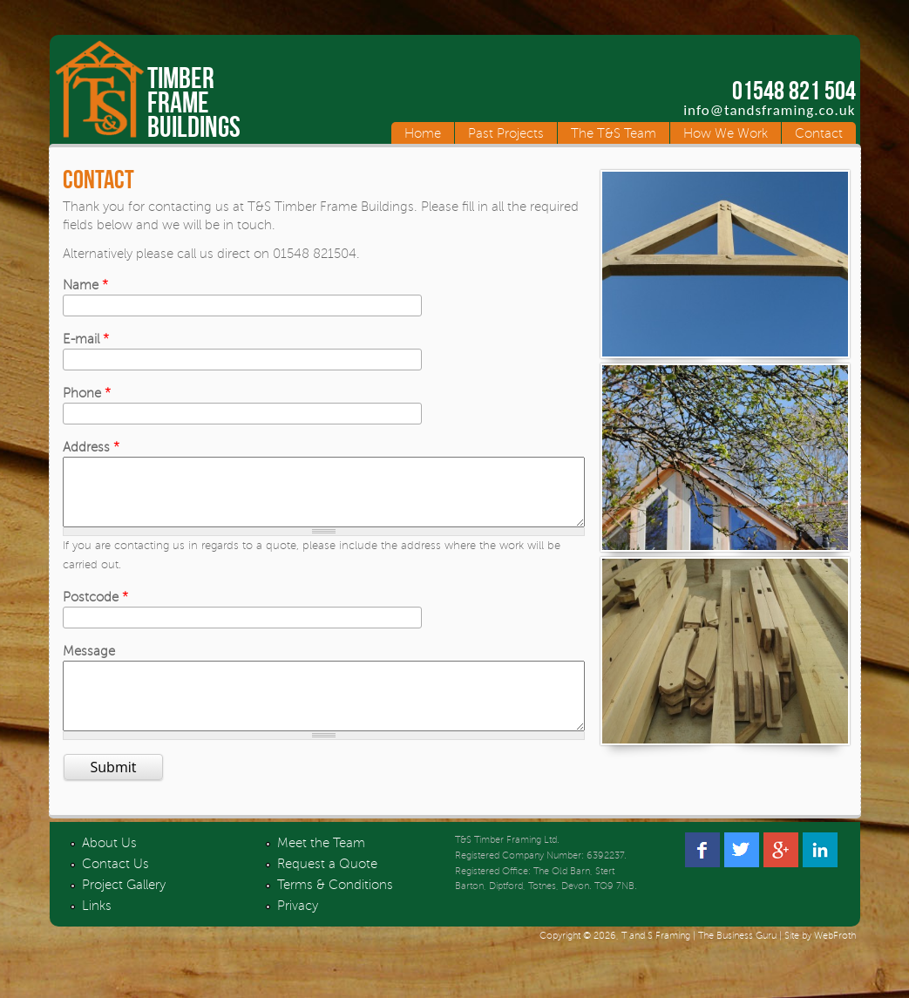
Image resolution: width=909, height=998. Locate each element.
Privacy (297, 932)
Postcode (95, 610)
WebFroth (835, 961)
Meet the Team (321, 869)
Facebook (702, 876)
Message (89, 664)
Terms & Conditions (335, 911)
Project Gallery (124, 911)
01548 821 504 (794, 90)
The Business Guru (737, 961)
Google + (780, 876)
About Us (109, 869)
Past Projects (506, 133)
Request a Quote (327, 890)
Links (97, 932)
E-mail (86, 339)
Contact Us (115, 890)
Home (422, 133)
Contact (819, 133)
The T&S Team (613, 133)
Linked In (820, 876)
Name (85, 285)
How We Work (725, 133)
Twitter (741, 876)
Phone (87, 393)
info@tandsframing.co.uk (769, 111)
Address (91, 447)
